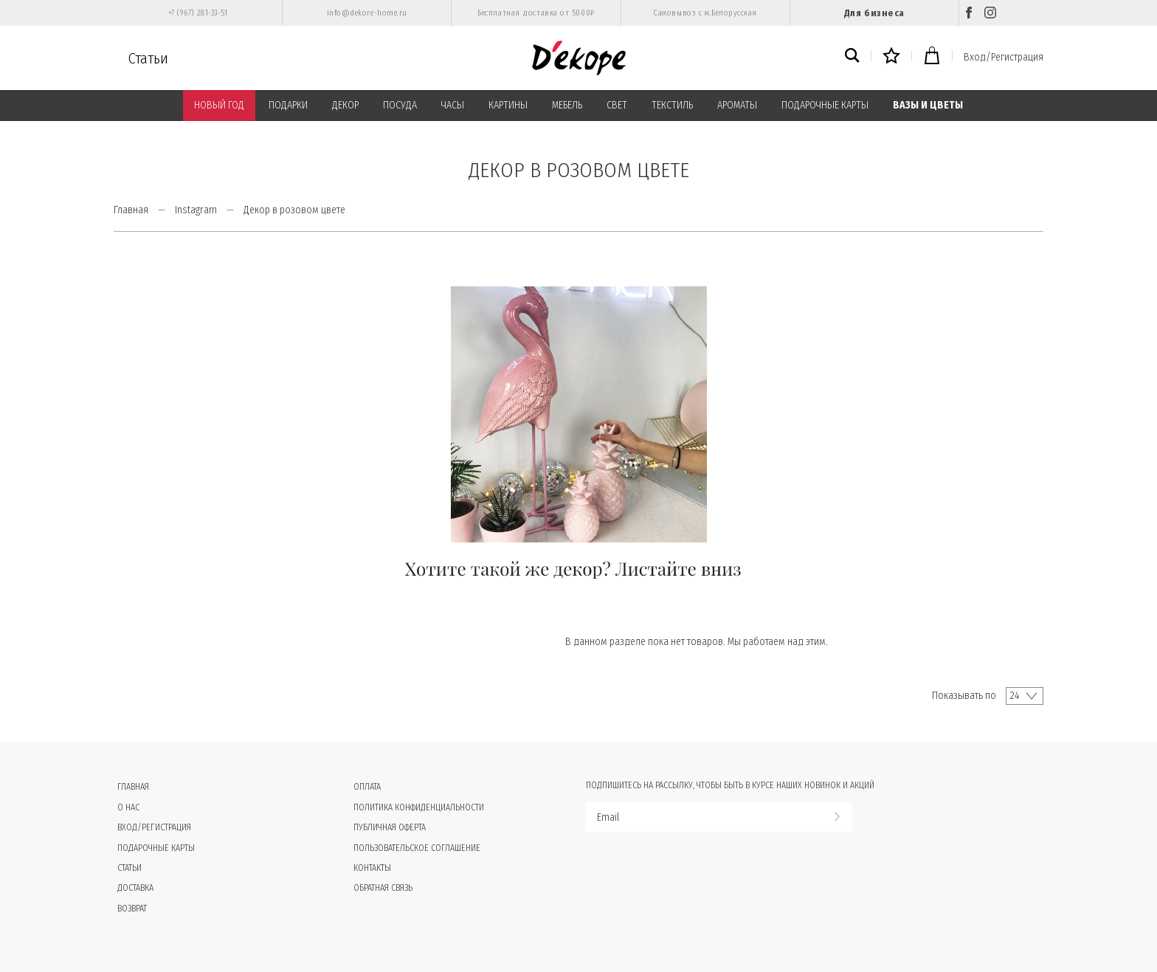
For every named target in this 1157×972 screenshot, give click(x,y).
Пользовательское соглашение (416, 848)
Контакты (372, 868)
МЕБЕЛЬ (567, 105)
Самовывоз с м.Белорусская (705, 13)
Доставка (135, 888)
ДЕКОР (345, 105)
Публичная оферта (389, 827)
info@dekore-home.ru (367, 13)
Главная (131, 210)
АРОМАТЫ (737, 105)
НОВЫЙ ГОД (219, 105)
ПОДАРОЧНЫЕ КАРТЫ (824, 105)
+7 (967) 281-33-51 (198, 13)
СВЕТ (617, 105)
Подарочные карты (156, 848)
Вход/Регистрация (1003, 57)
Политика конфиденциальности (418, 807)
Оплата (367, 787)
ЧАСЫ (452, 105)
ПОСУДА (400, 105)
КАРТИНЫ (508, 105)
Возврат (132, 908)
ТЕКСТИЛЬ (672, 105)
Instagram (196, 210)
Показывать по (964, 695)
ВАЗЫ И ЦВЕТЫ (928, 105)
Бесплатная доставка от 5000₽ (535, 13)
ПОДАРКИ (288, 105)
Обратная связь (382, 888)
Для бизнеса (874, 12)
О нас (128, 807)
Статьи (148, 58)
